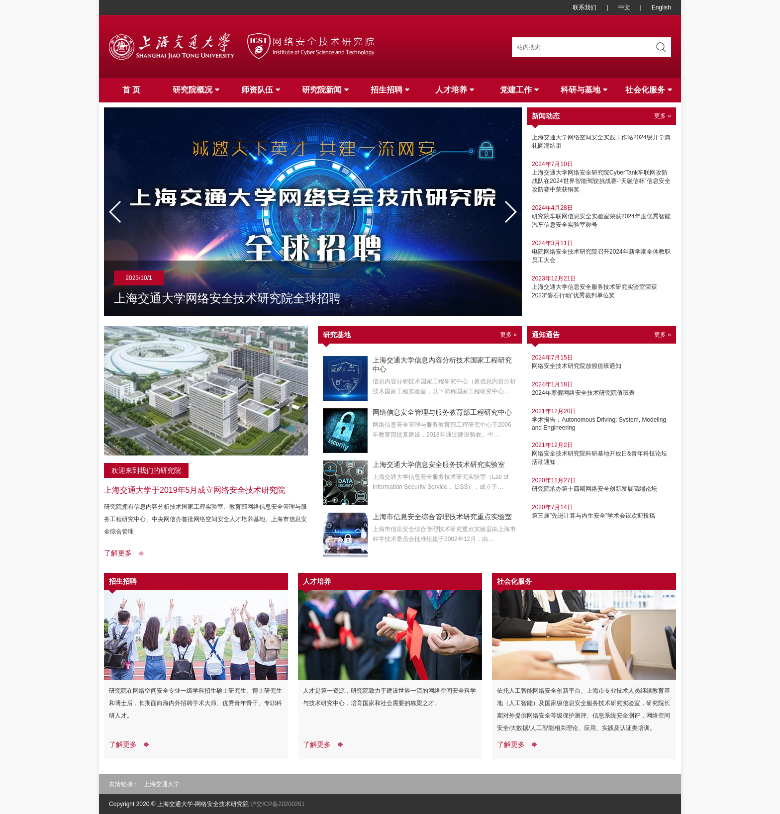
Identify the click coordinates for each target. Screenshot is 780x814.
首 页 (131, 90)
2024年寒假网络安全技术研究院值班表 (601, 388)
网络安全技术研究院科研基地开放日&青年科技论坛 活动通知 (601, 453)
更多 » (662, 115)
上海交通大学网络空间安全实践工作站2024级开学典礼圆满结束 (601, 138)
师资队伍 (260, 90)
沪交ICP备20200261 (277, 804)
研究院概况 (196, 90)
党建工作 (519, 90)
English (661, 7)
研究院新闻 (325, 90)
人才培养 (454, 90)
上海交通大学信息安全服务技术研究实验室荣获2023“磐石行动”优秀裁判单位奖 (601, 288)
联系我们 (584, 7)
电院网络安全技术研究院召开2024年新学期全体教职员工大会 (601, 253)
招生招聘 (390, 90)
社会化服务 (648, 90)
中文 (624, 7)
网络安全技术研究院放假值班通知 (601, 361)
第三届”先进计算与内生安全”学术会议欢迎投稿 (601, 511)
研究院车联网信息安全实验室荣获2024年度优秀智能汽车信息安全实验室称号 (601, 217)
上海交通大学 (162, 784)
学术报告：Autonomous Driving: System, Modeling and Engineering (601, 419)
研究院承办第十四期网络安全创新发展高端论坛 (601, 484)
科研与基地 (584, 90)
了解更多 (118, 553)
